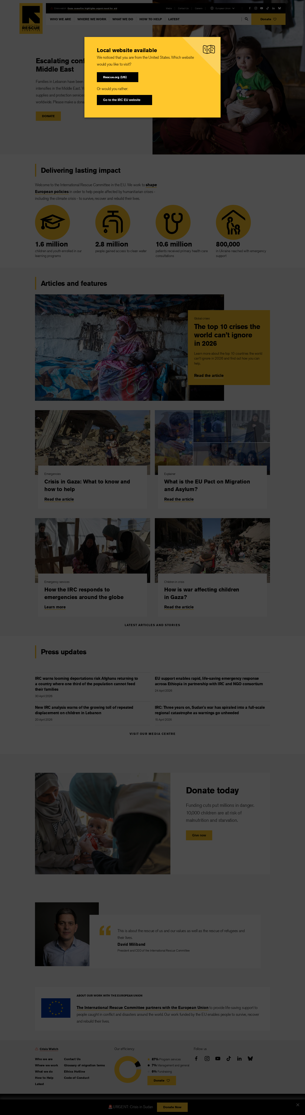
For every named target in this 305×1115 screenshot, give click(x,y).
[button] (117, 77)
